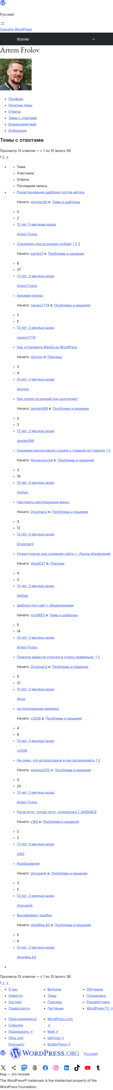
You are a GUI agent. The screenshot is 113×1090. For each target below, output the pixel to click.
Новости (15, 995)
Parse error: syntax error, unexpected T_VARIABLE (57, 812)
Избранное (17, 130)
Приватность (19, 1008)
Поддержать (20, 1031)
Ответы (14, 111)
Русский (91, 1054)
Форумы (23, 39)
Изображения (28, 863)
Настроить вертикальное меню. (43, 502)
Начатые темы (20, 105)
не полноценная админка (38, 708)
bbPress (56, 1038)
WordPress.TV (100, 1008)
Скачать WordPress (16, 29)
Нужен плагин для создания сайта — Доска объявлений (63, 554)
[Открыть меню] (2, 23)
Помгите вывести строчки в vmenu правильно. (55, 657)
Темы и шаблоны (66, 202)
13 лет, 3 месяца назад (35, 276)
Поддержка (96, 995)
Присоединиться (22, 1019)
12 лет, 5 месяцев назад (36, 224)
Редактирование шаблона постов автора (50, 192)
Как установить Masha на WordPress (47, 347)
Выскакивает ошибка (34, 915)
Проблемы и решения (66, 253)
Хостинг (15, 1002)
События (15, 1025)
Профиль (15, 99)
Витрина (54, 989)
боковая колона (30, 295)
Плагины (55, 357)
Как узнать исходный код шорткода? (47, 399)
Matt (53, 1031)
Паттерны (56, 1008)
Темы (52, 995)
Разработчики (98, 1002)
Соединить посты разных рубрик (44, 244)
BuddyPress (59, 1044)
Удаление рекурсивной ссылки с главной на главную (61, 450)
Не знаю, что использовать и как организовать (56, 760)
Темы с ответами (22, 118)
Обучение (95, 989)
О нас (13, 989)
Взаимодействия (22, 124)
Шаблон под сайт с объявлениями (45, 605)
